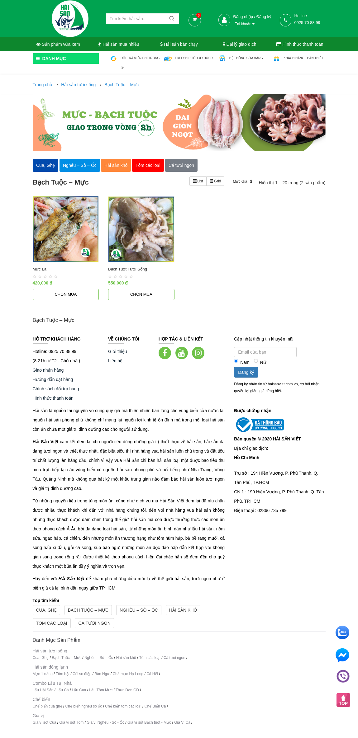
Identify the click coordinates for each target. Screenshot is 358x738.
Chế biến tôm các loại (123, 706)
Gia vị (38, 715)
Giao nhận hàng (48, 370)
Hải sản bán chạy (179, 44)
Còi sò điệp (82, 674)
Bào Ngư (101, 674)
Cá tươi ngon (94, 623)
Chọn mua (66, 294)
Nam (242, 362)
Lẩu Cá (63, 690)
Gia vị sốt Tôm (72, 722)
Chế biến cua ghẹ (47, 706)
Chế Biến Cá (155, 706)
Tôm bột (62, 674)
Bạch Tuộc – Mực (121, 84)
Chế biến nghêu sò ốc (83, 706)
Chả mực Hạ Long (127, 674)
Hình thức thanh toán (299, 44)
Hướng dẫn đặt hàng (53, 379)
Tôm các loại (51, 623)
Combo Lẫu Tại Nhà (52, 683)
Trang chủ (43, 84)
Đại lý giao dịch (239, 44)
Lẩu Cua (79, 690)
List (198, 181)
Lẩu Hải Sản (43, 690)
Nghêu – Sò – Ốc (139, 610)
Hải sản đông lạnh (50, 667)
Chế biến (41, 699)
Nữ (260, 362)
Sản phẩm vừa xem (58, 44)
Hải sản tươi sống (78, 84)
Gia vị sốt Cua (44, 722)
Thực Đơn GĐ (127, 690)
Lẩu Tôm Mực (100, 690)
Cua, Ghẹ (46, 610)
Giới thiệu (117, 351)
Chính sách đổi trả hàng (56, 388)
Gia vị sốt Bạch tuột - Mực (149, 722)
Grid (215, 181)
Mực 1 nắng (43, 674)
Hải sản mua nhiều (118, 44)
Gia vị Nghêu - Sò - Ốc (105, 722)
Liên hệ (115, 360)
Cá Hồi (152, 674)
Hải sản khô (183, 610)
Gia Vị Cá (182, 722)
